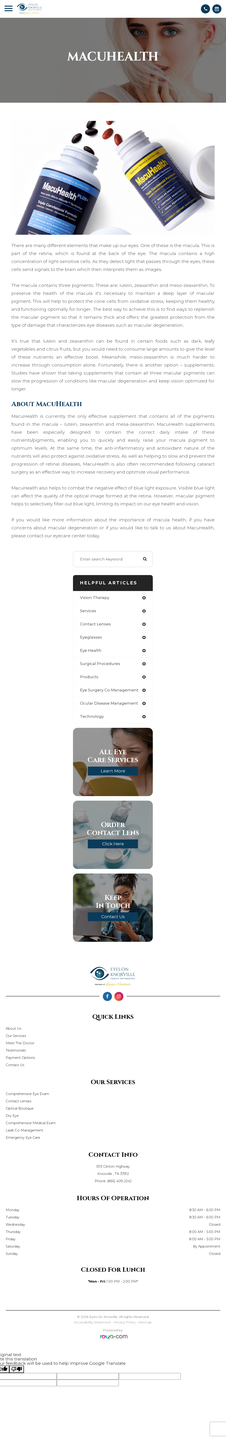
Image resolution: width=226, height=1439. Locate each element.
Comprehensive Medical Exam (31, 1123)
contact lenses (95, 624)
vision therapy (94, 597)
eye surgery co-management (109, 690)
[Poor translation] (16, 1369)
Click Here (113, 843)
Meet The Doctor (20, 1043)
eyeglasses (91, 637)
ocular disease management (109, 703)
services (88, 611)
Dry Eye (12, 1116)
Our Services (16, 1036)
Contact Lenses (18, 1101)
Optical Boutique (20, 1108)
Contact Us (113, 916)
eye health (90, 650)
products (89, 677)
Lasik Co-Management (24, 1130)
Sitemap (145, 1322)
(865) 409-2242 (119, 1181)
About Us (13, 1028)
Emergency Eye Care (23, 1138)
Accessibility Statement (92, 1322)
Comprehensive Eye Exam (27, 1094)
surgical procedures (100, 663)
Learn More (113, 771)
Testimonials (16, 1050)
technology (92, 716)
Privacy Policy (124, 1322)
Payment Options (20, 1058)
